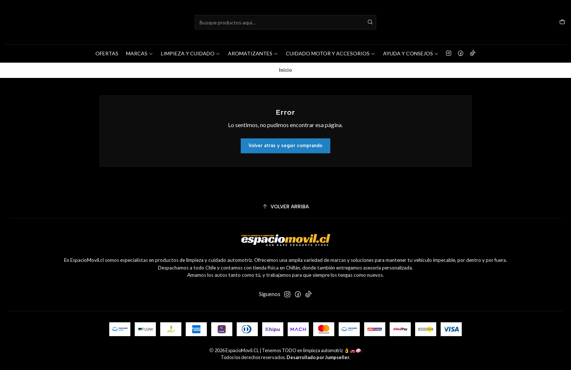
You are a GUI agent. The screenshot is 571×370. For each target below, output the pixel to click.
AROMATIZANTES (253, 53)
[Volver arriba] (285, 207)
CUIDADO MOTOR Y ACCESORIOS (330, 53)
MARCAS (139, 53)
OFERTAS (106, 53)
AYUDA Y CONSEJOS (411, 53)
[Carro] (562, 22)
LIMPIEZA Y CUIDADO (190, 53)
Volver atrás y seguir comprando (285, 146)
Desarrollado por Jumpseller (318, 358)
